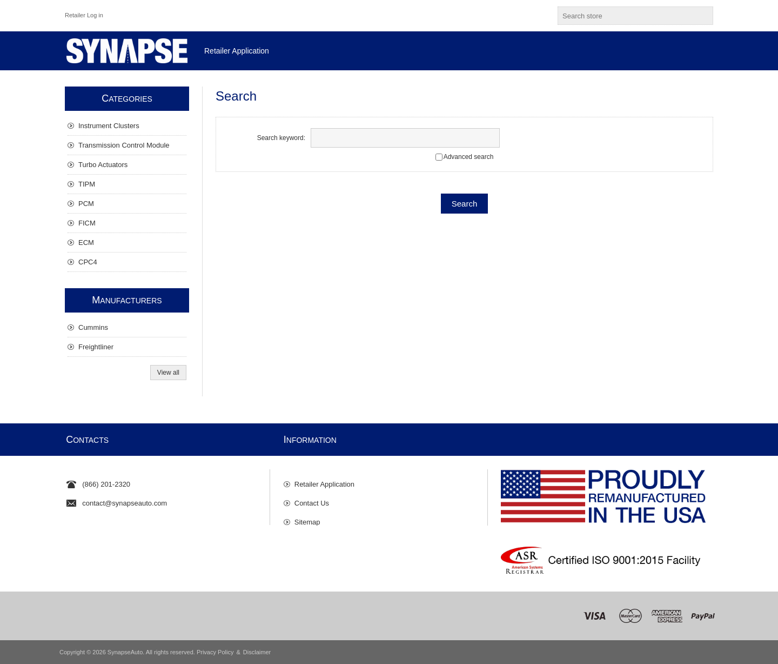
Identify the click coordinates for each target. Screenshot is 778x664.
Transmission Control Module (124, 145)
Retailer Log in (84, 15)
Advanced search (469, 157)
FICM (87, 223)
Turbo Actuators (103, 165)
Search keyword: (281, 138)
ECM (86, 242)
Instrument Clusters (108, 126)
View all (168, 372)
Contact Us (311, 498)
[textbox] (625, 15)
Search (703, 15)
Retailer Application (324, 479)
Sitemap (307, 517)
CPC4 (87, 262)
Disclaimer (257, 652)
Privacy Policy (215, 652)
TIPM (86, 184)
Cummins (93, 327)
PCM (86, 204)
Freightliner (95, 347)
